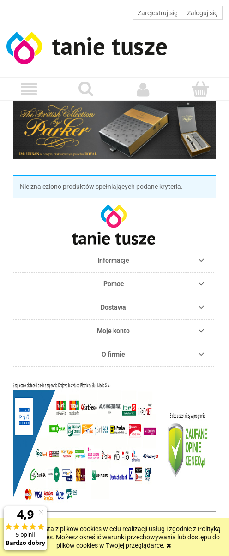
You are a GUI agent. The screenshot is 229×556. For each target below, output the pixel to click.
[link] (119, 130)
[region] (114, 130)
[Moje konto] (143, 89)
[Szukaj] (86, 89)
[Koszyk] (200, 89)
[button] (29, 89)
